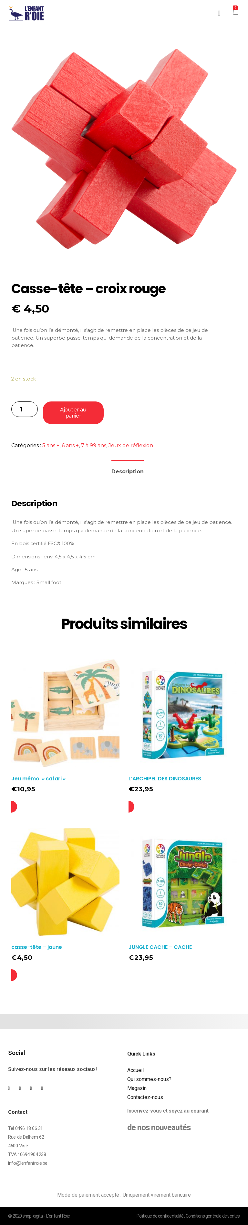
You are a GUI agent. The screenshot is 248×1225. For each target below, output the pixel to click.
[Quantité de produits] (24, 409)
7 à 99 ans (93, 445)
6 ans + (70, 445)
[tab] (127, 469)
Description (127, 471)
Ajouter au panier (73, 413)
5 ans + (50, 445)
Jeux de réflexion (130, 445)
